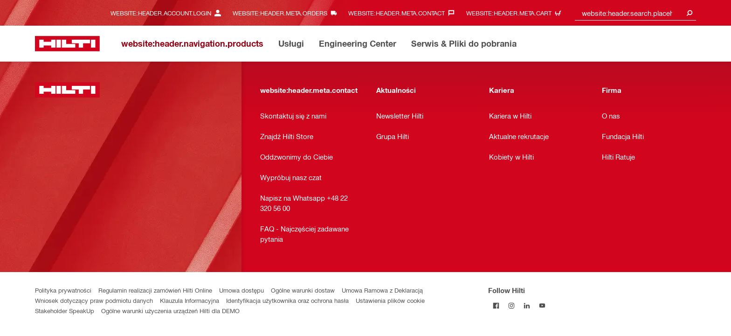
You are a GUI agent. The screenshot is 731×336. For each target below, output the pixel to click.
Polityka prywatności (63, 290)
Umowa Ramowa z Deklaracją (382, 290)
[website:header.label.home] (67, 43)
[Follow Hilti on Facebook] (495, 305)
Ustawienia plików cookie (390, 300)
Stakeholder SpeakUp (64, 310)
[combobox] (635, 13)
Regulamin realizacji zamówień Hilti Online (155, 290)
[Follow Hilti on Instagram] (511, 305)
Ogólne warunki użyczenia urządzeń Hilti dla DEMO (170, 310)
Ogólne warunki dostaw (303, 290)
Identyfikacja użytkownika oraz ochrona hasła (287, 300)
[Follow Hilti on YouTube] (542, 305)
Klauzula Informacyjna (189, 300)
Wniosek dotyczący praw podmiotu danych (94, 300)
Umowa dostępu (241, 290)
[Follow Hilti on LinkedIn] (526, 305)
